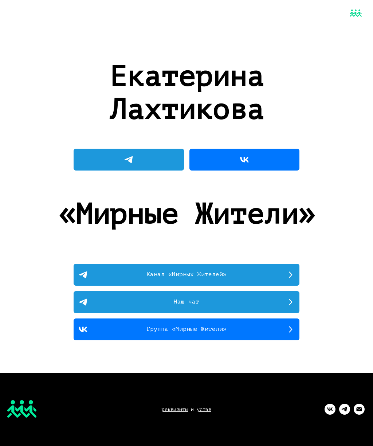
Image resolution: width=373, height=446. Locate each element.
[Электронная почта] (359, 413)
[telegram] (344, 413)
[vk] (330, 413)
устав (204, 409)
